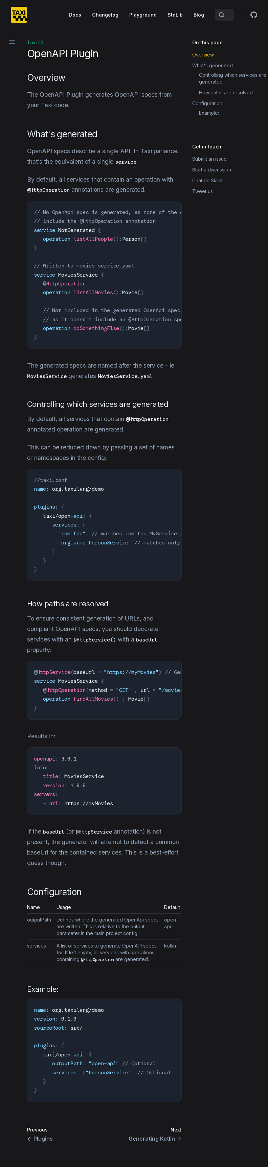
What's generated (212, 65)
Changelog (105, 15)
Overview (203, 54)
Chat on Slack (207, 180)
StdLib (175, 15)
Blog (199, 15)
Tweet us (202, 191)
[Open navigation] (12, 42)
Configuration (207, 103)
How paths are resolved (226, 92)
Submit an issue (209, 159)
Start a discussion (211, 169)
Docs (75, 15)
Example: (209, 113)
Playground (143, 15)
